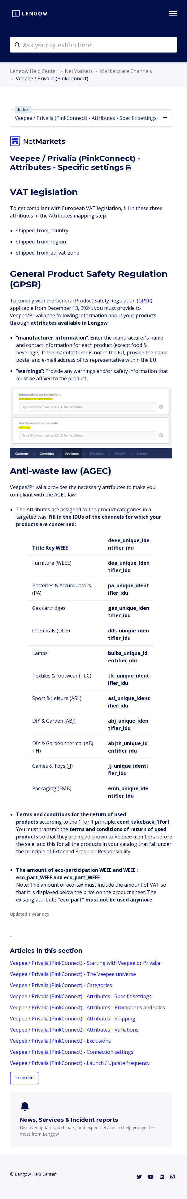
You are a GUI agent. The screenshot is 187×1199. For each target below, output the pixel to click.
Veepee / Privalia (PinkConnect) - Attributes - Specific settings (81, 996)
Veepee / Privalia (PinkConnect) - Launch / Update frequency (80, 1063)
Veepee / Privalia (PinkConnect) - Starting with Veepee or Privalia (85, 963)
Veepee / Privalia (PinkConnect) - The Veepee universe (73, 974)
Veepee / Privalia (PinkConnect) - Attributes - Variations (74, 1029)
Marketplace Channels (126, 71)
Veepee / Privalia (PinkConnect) (52, 78)
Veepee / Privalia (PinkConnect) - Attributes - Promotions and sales (87, 1007)
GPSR (144, 300)
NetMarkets (79, 71)
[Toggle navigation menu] (173, 13)
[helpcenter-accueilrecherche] (93, 45)
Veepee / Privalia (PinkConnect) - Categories (61, 985)
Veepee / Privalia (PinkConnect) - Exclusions (60, 1040)
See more (24, 1077)
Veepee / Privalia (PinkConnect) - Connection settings (71, 1052)
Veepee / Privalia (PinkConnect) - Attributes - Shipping (72, 1018)
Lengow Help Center (34, 71)
